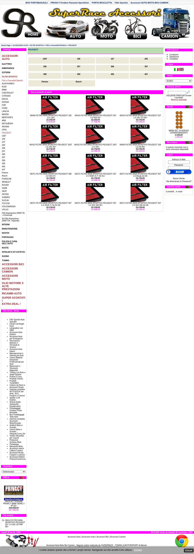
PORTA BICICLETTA (102, 3)
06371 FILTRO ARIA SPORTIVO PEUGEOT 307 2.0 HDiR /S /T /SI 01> (95, 175)
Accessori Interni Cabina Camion (17, 449)
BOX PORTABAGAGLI (37, 3)
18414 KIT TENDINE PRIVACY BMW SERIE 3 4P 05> (13, 503)
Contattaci (172, 59)
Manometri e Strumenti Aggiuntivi (15, 368)
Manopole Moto (16, 446)
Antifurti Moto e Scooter (16, 426)
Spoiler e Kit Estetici (15, 399)
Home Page (6, 45)
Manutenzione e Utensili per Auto (17, 354)
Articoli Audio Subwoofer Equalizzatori (15, 404)
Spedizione (173, 57)
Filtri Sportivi (121, 3)
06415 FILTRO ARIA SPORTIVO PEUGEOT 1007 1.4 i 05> (95, 146)
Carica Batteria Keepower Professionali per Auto (17, 361)
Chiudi (188, 550)
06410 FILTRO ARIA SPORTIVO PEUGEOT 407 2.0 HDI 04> (95, 116)
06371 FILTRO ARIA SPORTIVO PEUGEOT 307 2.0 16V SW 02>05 (140, 204)
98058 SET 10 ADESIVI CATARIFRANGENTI (179, 132)
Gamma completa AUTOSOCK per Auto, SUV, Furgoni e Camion (17, 392)
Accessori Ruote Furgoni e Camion (17, 454)
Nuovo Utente (179, 178)
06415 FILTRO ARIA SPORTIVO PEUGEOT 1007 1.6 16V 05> (51, 146)
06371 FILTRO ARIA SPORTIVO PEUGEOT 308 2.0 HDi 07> (51, 175)
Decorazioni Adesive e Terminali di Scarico (15, 344)
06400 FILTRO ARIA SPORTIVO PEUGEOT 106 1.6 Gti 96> (140, 146)
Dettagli (138, 550)
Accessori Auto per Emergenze (16, 337)
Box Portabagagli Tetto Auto (17, 416)
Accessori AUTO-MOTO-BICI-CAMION (149, 3)
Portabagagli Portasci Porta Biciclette (16, 410)
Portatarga (14, 444)
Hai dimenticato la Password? (179, 181)
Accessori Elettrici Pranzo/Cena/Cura (18, 458)
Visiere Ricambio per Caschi (17, 437)
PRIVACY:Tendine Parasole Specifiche (70, 3)
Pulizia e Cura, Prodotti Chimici (16, 378)
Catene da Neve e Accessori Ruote (17, 386)
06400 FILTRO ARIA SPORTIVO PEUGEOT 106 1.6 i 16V (51, 116)
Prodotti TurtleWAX (14, 382)
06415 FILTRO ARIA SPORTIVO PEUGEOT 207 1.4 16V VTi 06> (140, 116)
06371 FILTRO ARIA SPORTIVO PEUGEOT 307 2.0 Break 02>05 (140, 175)
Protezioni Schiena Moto (15, 441)
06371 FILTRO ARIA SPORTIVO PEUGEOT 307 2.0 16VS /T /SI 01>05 (51, 204)
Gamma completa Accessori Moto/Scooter (17, 421)
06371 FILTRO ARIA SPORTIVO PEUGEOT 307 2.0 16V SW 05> (95, 204)
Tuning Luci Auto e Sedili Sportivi (17, 373)
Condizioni (172, 55)
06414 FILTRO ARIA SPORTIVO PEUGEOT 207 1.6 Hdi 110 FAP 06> (15, 523)
